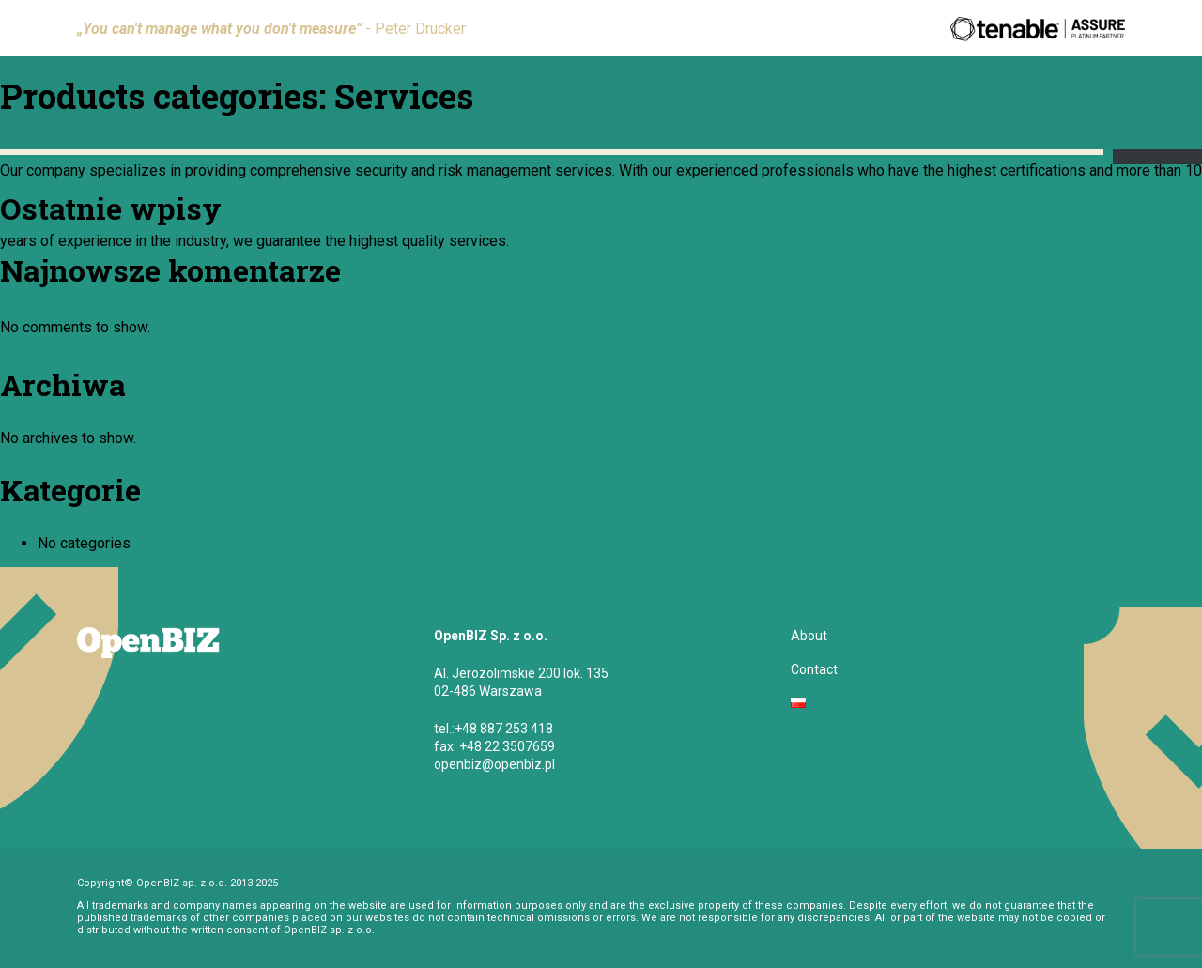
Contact (814, 669)
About (809, 635)
